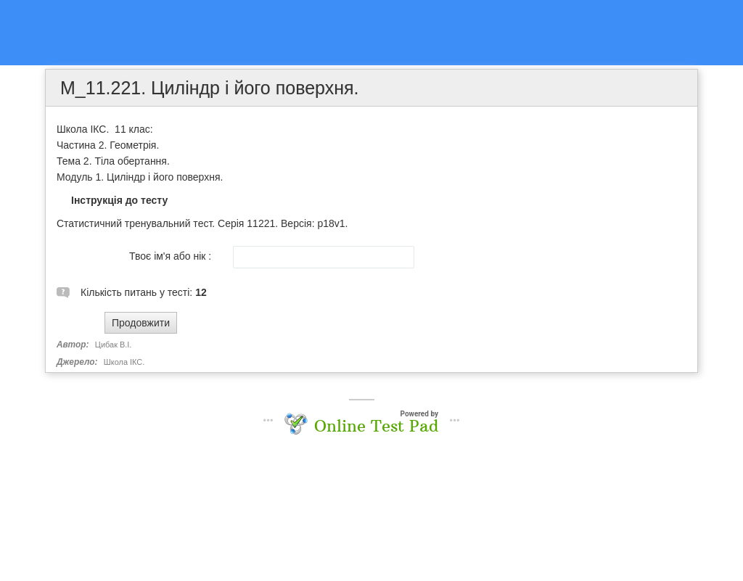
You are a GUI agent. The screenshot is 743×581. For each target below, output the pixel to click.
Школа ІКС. (124, 362)
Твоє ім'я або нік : (170, 256)
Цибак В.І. (113, 344)
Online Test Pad (376, 426)
